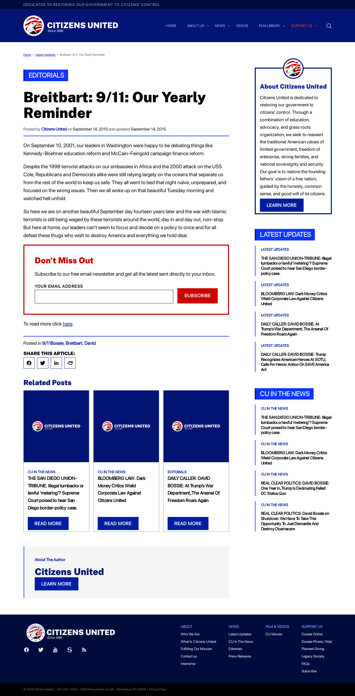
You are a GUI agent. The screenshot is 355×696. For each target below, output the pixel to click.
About (186, 627)
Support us (301, 26)
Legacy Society (313, 656)
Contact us (189, 656)
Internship (188, 664)
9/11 (46, 343)
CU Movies (274, 634)
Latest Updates (45, 55)
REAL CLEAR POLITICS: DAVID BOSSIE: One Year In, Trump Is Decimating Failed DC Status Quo (295, 488)
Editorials (46, 75)
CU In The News (41, 472)
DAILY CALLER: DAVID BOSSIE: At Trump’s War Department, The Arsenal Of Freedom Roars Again (294, 329)
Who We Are (190, 634)
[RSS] (84, 651)
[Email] (104, 296)
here (67, 324)
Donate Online (312, 634)
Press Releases (240, 656)
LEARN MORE (56, 584)
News (220, 26)
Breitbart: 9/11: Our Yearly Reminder (82, 55)
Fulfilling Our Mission (196, 649)
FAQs (306, 664)
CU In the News (285, 394)
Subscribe (197, 295)
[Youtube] (55, 651)
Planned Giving (313, 649)
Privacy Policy (158, 689)
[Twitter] (41, 651)
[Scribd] (70, 651)
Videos (242, 26)
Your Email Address (59, 286)
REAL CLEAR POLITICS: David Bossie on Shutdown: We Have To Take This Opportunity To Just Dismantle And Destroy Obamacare (295, 521)
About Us (195, 26)
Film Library (269, 26)
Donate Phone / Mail (317, 641)
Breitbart (74, 343)
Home (171, 26)
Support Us (312, 627)
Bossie (57, 343)
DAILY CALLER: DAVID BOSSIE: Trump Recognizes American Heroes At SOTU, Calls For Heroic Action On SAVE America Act (295, 362)
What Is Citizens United (198, 641)
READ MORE (48, 523)
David (90, 343)
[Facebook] (26, 651)
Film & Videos (277, 627)
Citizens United (54, 129)
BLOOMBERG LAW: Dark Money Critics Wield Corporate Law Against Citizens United (294, 299)
